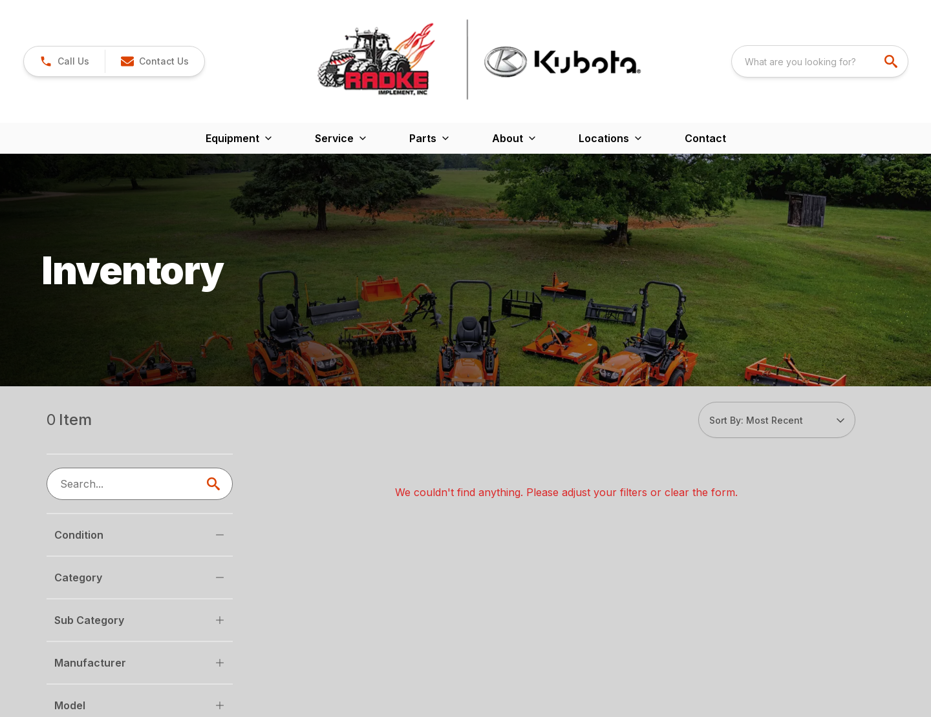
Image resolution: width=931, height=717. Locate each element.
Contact (705, 138)
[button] (64, 61)
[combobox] (820, 61)
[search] (892, 61)
